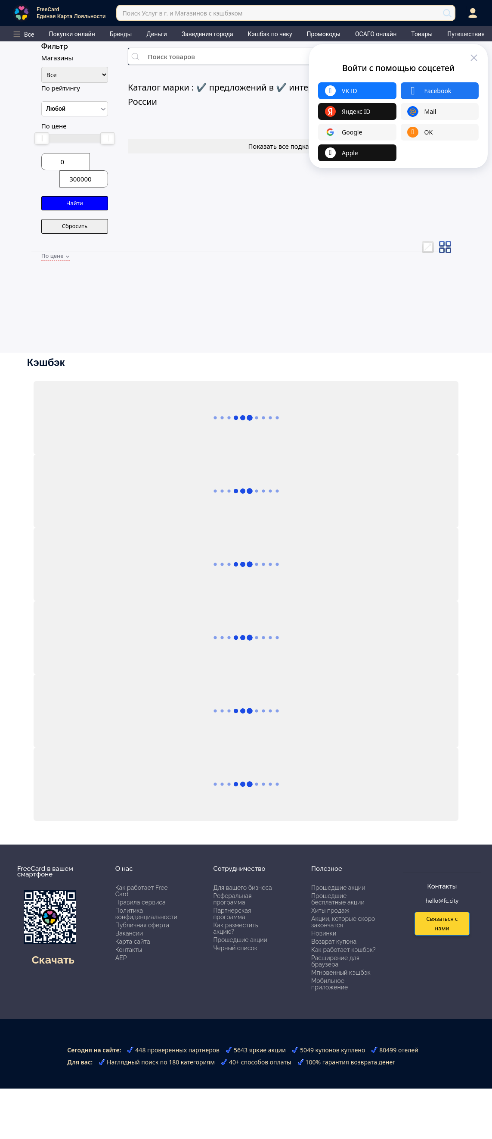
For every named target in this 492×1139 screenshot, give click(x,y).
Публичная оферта (142, 925)
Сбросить (74, 226)
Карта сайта (132, 941)
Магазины (57, 57)
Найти (74, 203)
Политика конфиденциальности (146, 913)
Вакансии (129, 933)
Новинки (323, 933)
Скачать (52, 959)
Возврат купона (333, 941)
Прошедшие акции (240, 939)
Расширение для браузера (335, 961)
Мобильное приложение (329, 984)
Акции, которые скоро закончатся (343, 922)
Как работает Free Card (141, 891)
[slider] (41, 138)
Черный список (235, 948)
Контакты (128, 949)
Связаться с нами (442, 923)
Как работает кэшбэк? (343, 949)
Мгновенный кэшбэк (341, 972)
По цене (54, 126)
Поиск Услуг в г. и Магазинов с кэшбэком (182, 13)
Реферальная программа (232, 899)
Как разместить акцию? (235, 928)
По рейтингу (60, 88)
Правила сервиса (140, 902)
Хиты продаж (330, 910)
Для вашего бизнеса (242, 887)
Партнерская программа (232, 913)
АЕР (121, 957)
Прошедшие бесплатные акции (338, 899)
